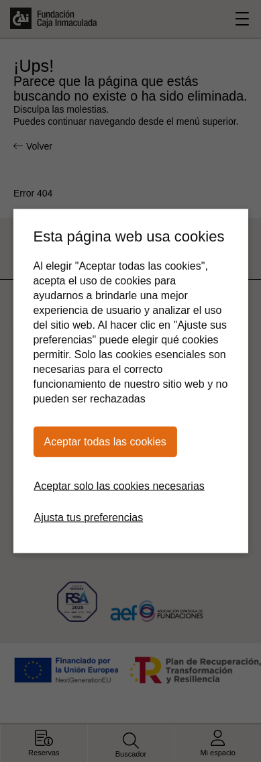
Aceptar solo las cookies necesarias (119, 486)
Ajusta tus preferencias (88, 517)
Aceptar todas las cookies (105, 441)
